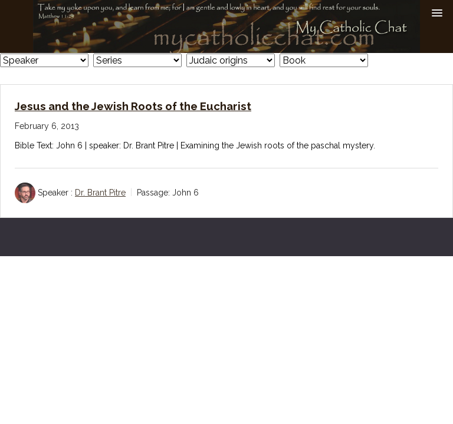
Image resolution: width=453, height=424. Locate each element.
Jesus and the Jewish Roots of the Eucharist (133, 106)
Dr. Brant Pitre (100, 192)
